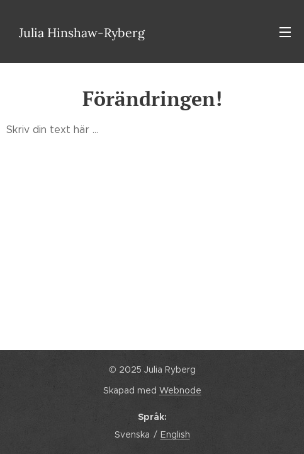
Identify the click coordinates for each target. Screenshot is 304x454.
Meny (285, 32)
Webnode (180, 390)
